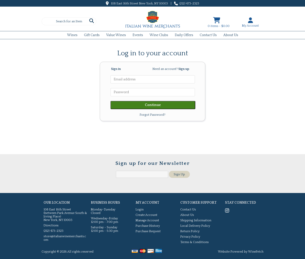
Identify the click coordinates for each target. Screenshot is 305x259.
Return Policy (190, 231)
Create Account (146, 215)
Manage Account (147, 220)
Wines (71, 35)
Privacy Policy (190, 236)
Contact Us (208, 35)
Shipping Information (195, 220)
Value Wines (116, 35)
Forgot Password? (152, 114)
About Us (229, 35)
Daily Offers (182, 35)
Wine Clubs (157, 35)
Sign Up (179, 174)
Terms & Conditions (194, 242)
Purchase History (148, 226)
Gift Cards (90, 35)
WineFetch (255, 251)
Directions (51, 225)
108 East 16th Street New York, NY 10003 (139, 3)
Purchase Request (148, 231)
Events (136, 35)
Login (140, 209)
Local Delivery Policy (195, 226)
